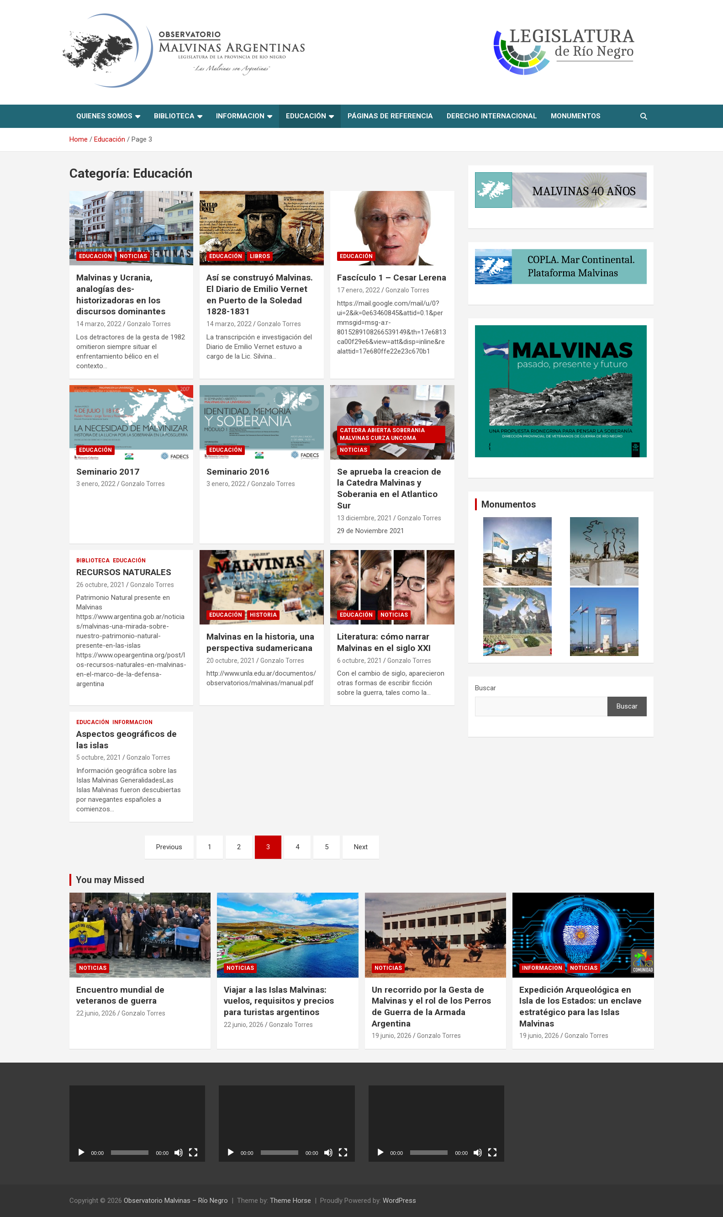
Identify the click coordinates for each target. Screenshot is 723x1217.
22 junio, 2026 (96, 1013)
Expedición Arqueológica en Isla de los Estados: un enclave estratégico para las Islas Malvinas (580, 1006)
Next (361, 847)
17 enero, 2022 (358, 290)
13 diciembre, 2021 (364, 518)
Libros (260, 256)
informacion (240, 116)
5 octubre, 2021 (98, 757)
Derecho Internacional (492, 116)
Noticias (133, 256)
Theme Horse (290, 1200)
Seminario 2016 (237, 471)
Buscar (485, 688)
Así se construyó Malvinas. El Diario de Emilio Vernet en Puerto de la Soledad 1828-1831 (259, 294)
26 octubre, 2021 (100, 584)
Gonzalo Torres (149, 324)
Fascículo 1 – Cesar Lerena (391, 277)
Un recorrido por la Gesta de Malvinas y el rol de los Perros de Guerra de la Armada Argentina (431, 1006)
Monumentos (576, 116)
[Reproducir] (81, 1152)
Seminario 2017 (107, 471)
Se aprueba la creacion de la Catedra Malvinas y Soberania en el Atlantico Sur (389, 488)
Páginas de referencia (390, 116)
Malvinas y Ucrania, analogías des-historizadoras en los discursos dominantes (120, 294)
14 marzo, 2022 (98, 324)
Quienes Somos (104, 116)
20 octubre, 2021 (230, 660)
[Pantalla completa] (193, 1152)
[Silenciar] (178, 1152)
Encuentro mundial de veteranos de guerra (120, 995)
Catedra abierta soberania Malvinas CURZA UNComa (382, 434)
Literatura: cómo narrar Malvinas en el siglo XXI (384, 642)
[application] (137, 1123)
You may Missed (110, 879)
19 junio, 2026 (392, 1035)
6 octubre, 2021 (359, 660)
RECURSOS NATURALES (123, 572)
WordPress (399, 1200)
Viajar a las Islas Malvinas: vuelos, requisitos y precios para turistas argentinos (279, 1000)
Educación (306, 116)
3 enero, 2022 (96, 483)
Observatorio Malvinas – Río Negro (176, 1200)
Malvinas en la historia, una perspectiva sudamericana (260, 642)
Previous (169, 847)
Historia (263, 615)
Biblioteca (174, 116)
